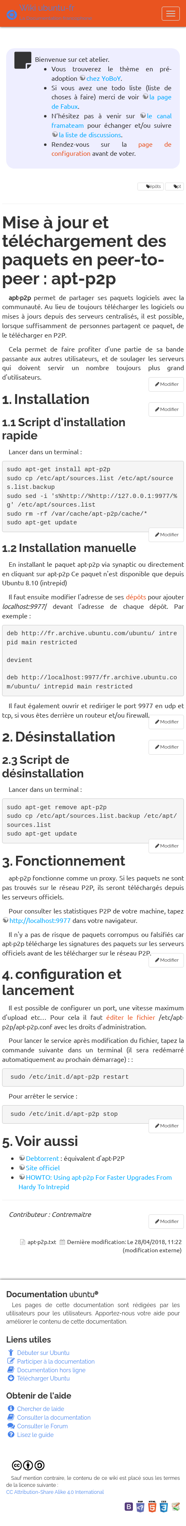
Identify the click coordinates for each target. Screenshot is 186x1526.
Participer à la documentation (50, 1361)
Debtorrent (42, 1158)
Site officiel (43, 1167)
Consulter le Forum (37, 1426)
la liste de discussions (90, 134)
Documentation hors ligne (46, 1370)
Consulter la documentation (48, 1417)
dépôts (150, 186)
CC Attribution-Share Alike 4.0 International (55, 1492)
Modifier (169, 384)
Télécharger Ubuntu (38, 1378)
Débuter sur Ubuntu (38, 1353)
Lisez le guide (29, 1435)
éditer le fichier (130, 1017)
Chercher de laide (35, 1409)
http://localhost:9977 (40, 920)
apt (174, 186)
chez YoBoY (103, 78)
